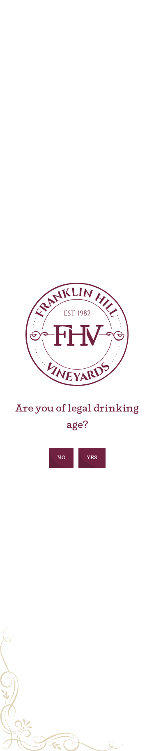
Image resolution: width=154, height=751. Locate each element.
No (61, 458)
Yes (92, 458)
